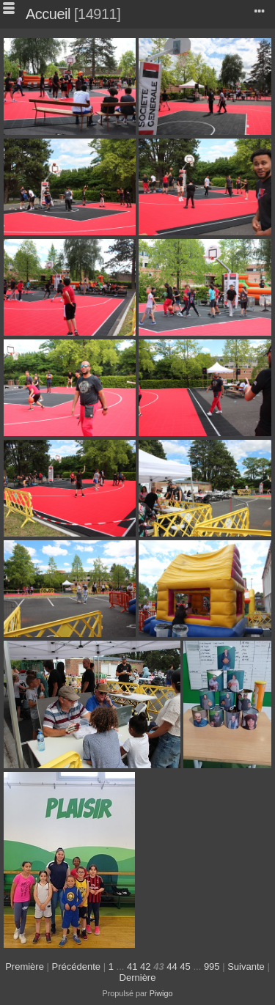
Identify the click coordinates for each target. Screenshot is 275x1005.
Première (24, 966)
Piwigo (161, 993)
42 (145, 966)
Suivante (246, 966)
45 (185, 966)
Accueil (48, 14)
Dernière (138, 977)
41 (132, 966)
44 (171, 966)
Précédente (76, 966)
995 (212, 966)
